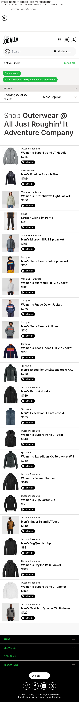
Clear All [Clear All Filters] (70, 63)
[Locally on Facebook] (35, 686)
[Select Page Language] (39, 675)
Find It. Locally (64, 51)
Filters (7, 88)
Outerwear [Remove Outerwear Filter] (12, 73)
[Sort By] (59, 97)
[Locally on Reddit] (26, 686)
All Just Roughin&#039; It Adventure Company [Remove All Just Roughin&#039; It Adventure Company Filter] (30, 79)
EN (59, 39)
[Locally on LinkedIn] (43, 686)
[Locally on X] (52, 686)
